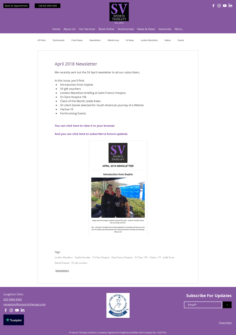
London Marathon (149, 40)
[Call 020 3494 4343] (47, 5)
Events (181, 40)
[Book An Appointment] (16, 5)
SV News (130, 40)
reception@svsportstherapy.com (24, 304)
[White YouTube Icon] (224, 5)
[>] (227, 304)
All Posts (42, 40)
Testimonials (58, 40)
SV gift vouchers (79, 262)
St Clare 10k (141, 257)
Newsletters (95, 40)
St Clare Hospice (101, 257)
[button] (69, 29)
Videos (168, 40)
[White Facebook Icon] (213, 5)
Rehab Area (113, 40)
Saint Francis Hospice (122, 257)
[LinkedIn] (230, 5)
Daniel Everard (62, 262)
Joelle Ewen (168, 257)
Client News (77, 40)
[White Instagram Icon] (219, 5)
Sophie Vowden (82, 257)
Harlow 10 (155, 257)
